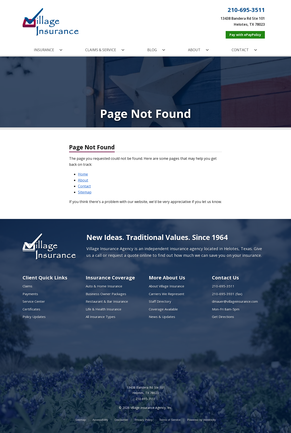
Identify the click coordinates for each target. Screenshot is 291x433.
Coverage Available (163, 309)
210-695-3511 (246, 10)
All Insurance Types (100, 316)
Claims (27, 286)
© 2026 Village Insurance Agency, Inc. (145, 408)
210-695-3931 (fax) (227, 294)
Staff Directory (160, 301)
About (83, 180)
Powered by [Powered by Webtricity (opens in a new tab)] (201, 419)
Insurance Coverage (110, 277)
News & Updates (162, 316)
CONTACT (244, 49)
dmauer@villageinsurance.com (235, 301)
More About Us (167, 277)
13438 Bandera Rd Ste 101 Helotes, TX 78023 (145, 390)
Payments (30, 294)
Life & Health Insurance (103, 309)
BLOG (156, 49)
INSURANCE (48, 49)
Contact (84, 186)
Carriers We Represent (166, 294)
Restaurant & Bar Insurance (107, 301)
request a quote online (129, 255)
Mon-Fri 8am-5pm (225, 309)
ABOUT (198, 49)
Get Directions (223, 316)
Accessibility (100, 419)
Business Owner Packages (106, 294)
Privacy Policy (144, 419)
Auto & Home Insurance (104, 286)
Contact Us (225, 277)
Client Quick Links (45, 277)
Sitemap (84, 192)
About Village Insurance (166, 286)
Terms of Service (170, 419)
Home (83, 174)
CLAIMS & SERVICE (104, 49)
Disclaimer (121, 419)
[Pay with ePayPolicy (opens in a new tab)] (245, 35)
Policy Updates (34, 316)
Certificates (31, 309)
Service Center (34, 301)
